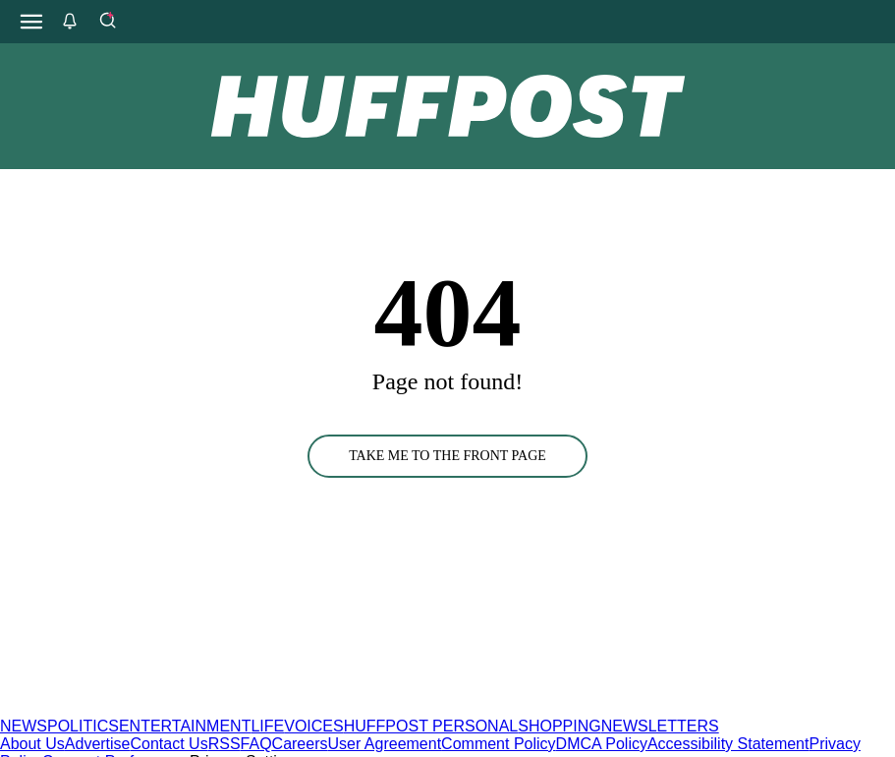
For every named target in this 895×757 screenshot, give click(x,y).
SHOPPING (559, 726)
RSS (224, 743)
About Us (32, 743)
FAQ (256, 743)
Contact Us (169, 743)
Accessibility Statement (728, 743)
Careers (300, 743)
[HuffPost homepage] (253, 708)
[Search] (107, 21)
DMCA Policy (601, 743)
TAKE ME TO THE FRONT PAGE (447, 455)
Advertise (98, 743)
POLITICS (83, 726)
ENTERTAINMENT (185, 726)
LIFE (267, 726)
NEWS (23, 726)
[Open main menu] (31, 21)
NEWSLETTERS (660, 726)
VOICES (313, 726)
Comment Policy (498, 743)
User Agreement (384, 743)
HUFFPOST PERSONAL (431, 726)
